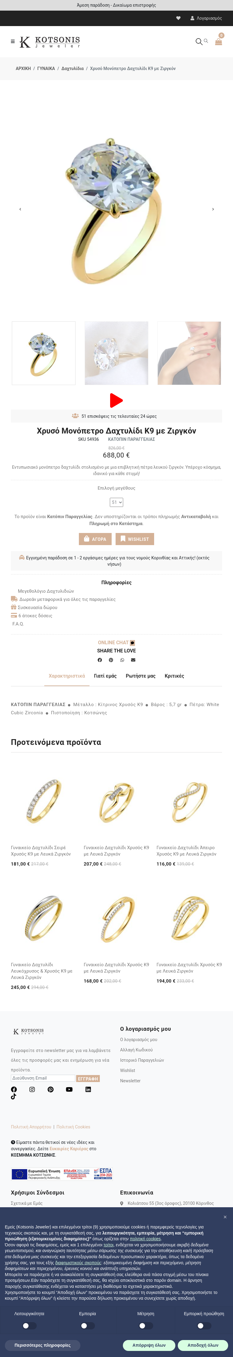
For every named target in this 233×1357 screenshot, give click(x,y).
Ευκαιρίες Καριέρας (69, 1148)
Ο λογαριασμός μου (138, 1039)
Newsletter (130, 1080)
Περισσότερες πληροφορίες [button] (43, 1345)
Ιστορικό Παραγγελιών (142, 1060)
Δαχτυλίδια (72, 68)
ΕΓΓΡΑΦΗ (88, 1079)
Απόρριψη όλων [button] (149, 1345)
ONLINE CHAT (116, 642)
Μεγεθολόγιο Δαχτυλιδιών (42, 591)
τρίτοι (108, 1244)
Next (213, 209)
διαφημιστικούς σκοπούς (78, 1262)
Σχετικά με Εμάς (27, 1203)
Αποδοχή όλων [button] (202, 1345)
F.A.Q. (18, 624)
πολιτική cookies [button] (145, 1238)
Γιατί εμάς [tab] (105, 676)
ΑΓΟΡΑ (95, 539)
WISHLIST (135, 539)
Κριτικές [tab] (174, 676)
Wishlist (127, 1070)
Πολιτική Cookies (73, 1126)
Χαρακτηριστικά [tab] (67, 676)
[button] (225, 1217)
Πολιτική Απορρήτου (31, 1126)
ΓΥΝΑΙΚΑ (46, 68)
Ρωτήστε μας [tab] (141, 676)
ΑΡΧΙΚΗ (23, 68)
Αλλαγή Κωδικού (136, 1049)
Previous (20, 209)
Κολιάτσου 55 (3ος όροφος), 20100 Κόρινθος (171, 1203)
